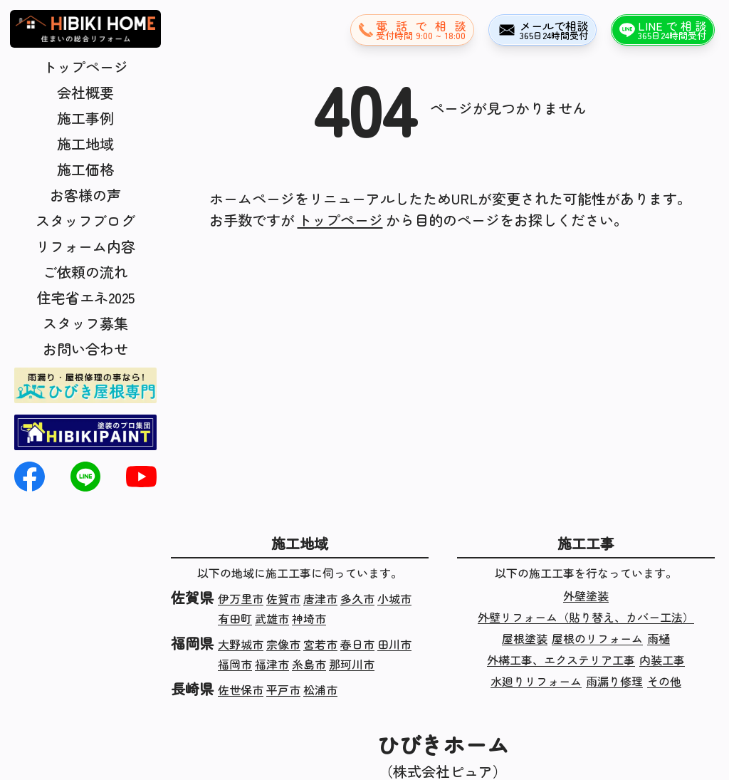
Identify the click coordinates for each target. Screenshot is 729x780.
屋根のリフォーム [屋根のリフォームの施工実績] (597, 638)
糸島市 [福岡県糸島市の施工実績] (309, 663)
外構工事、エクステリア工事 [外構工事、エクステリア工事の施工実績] (561, 659)
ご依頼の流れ (85, 271)
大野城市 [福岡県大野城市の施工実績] (240, 643)
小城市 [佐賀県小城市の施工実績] (394, 598)
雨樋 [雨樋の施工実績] (658, 638)
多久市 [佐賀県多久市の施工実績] (357, 598)
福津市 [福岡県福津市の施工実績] (272, 663)
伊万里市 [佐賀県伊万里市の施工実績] (240, 598)
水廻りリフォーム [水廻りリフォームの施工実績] (536, 681)
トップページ (85, 66)
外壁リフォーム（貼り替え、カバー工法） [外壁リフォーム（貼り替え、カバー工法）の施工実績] (586, 616)
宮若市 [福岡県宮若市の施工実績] (320, 643)
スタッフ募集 (85, 323)
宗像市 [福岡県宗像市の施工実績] (283, 643)
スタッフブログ (85, 220)
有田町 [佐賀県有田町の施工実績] (235, 618)
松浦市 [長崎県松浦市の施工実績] (320, 689)
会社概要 (85, 92)
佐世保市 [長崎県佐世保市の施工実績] (240, 689)
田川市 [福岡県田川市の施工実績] (394, 643)
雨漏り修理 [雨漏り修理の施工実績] (614, 681)
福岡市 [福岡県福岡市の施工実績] (235, 663)
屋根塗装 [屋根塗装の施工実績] (524, 638)
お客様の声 (85, 194)
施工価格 (85, 169)
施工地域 (85, 143)
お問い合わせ (85, 348)
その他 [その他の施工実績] (664, 681)
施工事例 (85, 118)
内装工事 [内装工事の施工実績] (662, 659)
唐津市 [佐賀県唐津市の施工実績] (320, 598)
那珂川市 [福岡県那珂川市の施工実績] (351, 663)
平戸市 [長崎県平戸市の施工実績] (283, 689)
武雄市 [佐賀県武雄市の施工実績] (272, 618)
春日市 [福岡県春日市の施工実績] (357, 643)
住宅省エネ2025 (86, 297)
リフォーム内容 (85, 246)
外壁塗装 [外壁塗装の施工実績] (586, 595)
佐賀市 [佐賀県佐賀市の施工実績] (283, 598)
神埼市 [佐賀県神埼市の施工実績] (309, 618)
